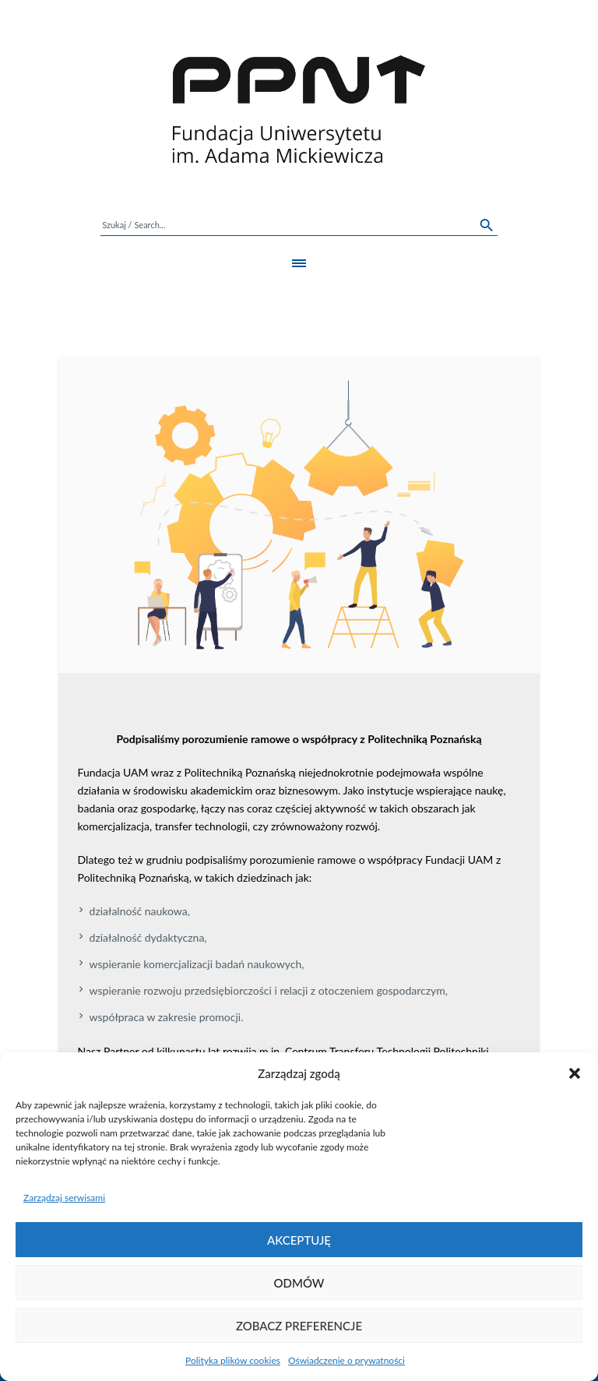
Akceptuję (299, 1240)
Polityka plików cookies (232, 1360)
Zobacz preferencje (299, 1326)
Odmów (299, 1283)
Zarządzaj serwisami (64, 1197)
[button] (574, 1073)
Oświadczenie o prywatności (346, 1360)
